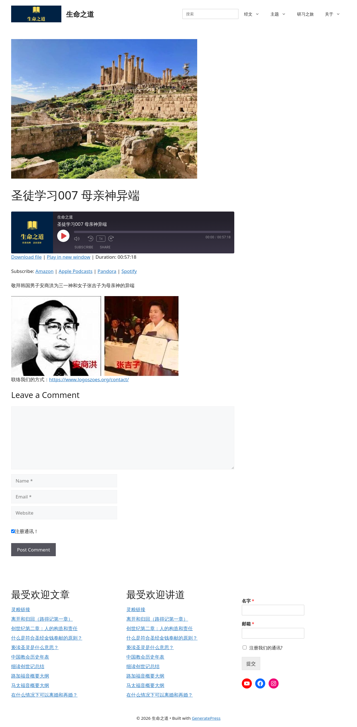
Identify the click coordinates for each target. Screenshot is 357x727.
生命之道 (80, 14)
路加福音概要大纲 (30, 676)
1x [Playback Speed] (101, 238)
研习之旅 (305, 14)
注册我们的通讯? (266, 648)
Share (105, 247)
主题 (281, 14)
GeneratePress (206, 718)
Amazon (44, 271)
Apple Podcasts (75, 271)
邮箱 (248, 624)
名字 (248, 601)
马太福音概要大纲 (30, 685)
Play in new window (68, 257)
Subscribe (83, 247)
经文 (254, 14)
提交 (251, 663)
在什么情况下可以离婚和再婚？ (44, 695)
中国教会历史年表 (30, 657)
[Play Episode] (63, 236)
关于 (335, 14)
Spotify (129, 271)
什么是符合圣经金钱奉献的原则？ (46, 638)
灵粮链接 (20, 609)
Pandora (107, 271)
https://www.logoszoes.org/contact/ (89, 379)
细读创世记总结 (27, 666)
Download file (26, 257)
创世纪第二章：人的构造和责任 (44, 628)
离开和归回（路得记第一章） (42, 619)
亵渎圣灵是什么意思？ (35, 647)
